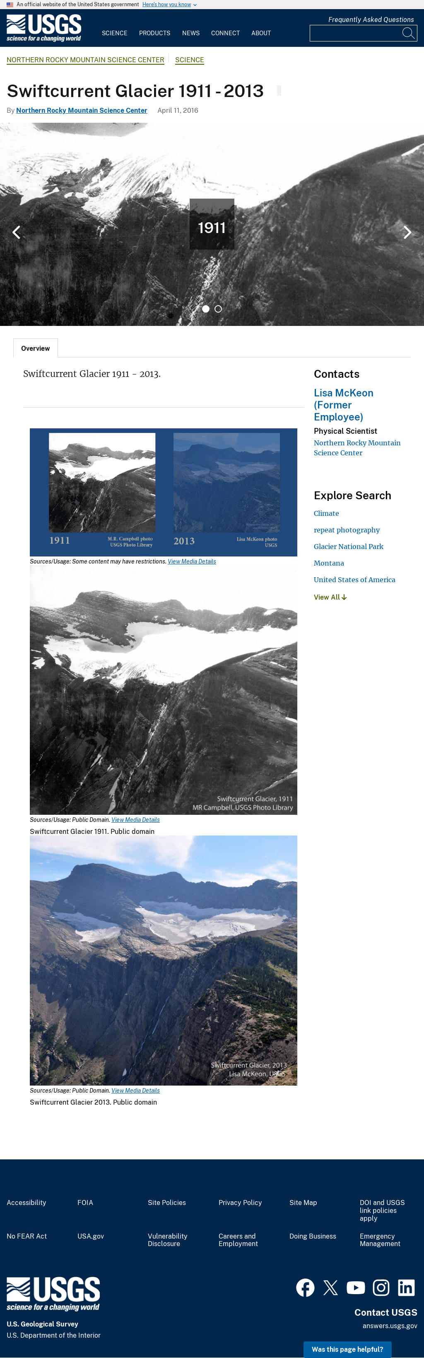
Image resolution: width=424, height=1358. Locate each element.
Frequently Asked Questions (371, 20)
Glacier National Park (348, 546)
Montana (329, 563)
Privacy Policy (240, 1203)
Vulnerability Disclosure (168, 1240)
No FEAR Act (27, 1236)
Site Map (303, 1203)
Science (115, 33)
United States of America (354, 580)
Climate (326, 513)
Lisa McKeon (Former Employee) (343, 405)
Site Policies (167, 1203)
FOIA (85, 1203)
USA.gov (90, 1236)
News (191, 33)
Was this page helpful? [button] (347, 1349)
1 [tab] (206, 309)
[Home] (44, 40)
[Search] (409, 33)
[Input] (363, 33)
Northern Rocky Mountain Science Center (85, 60)
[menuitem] (114, 28)
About (261, 33)
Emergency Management (380, 1240)
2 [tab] (218, 309)
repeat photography (347, 530)
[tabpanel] (212, 224)
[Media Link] (163, 493)
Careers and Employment (238, 1240)
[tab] (35, 347)
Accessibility (26, 1203)
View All (330, 597)
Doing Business (312, 1236)
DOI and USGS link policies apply (382, 1210)
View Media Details (192, 561)
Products (154, 33)
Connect (225, 33)
